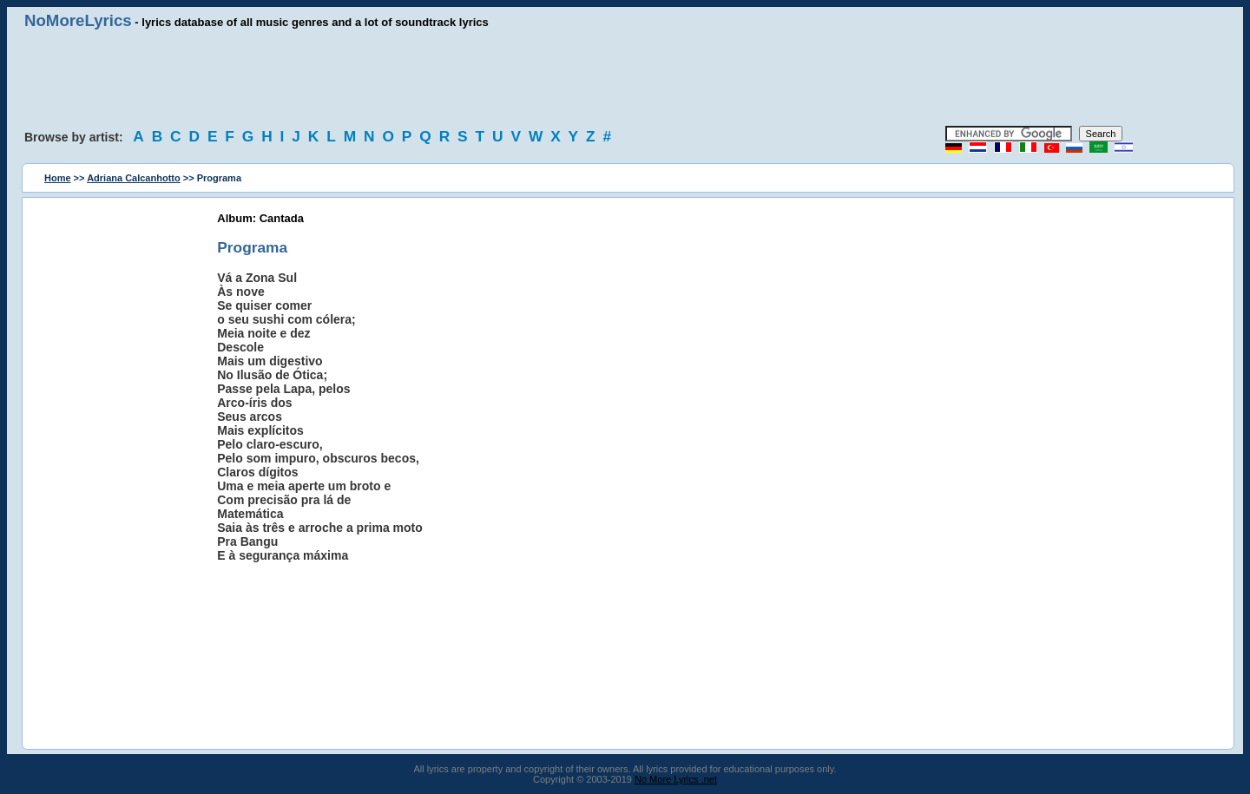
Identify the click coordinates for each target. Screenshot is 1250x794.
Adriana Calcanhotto (134, 178)
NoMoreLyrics (78, 20)
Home (57, 178)
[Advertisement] (625, 78)
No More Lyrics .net (676, 779)
